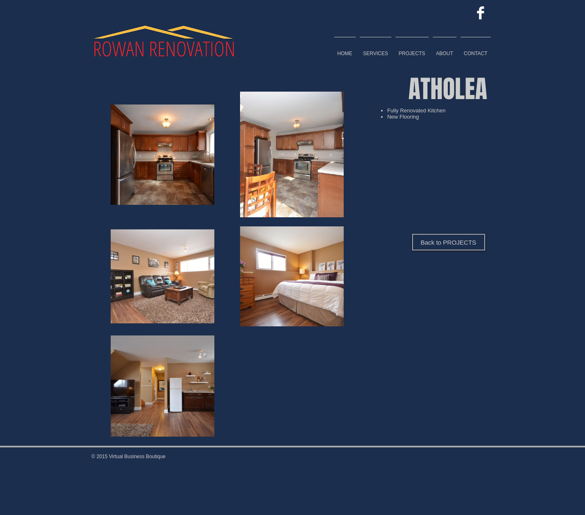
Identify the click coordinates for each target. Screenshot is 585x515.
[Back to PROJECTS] (448, 242)
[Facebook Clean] (480, 12)
